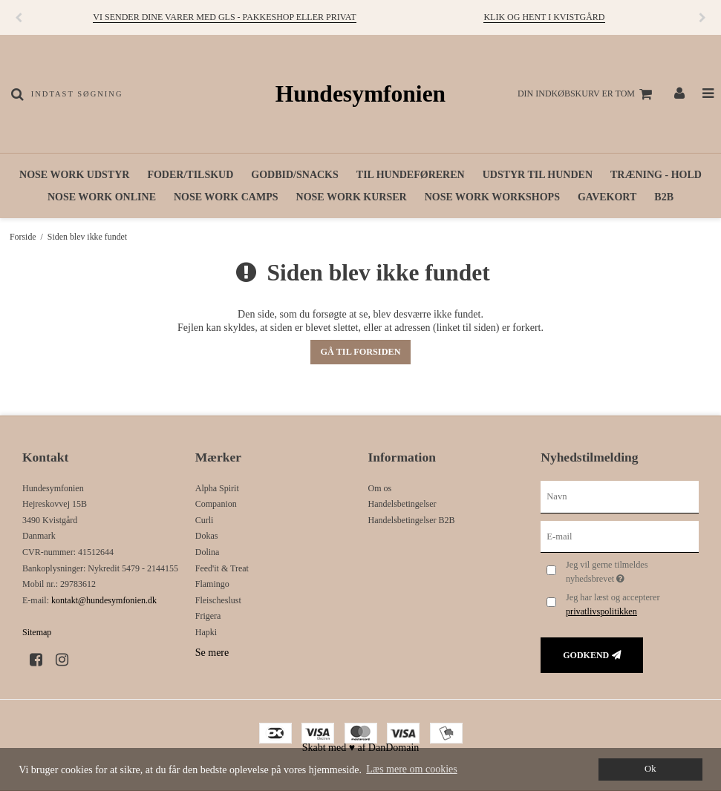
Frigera (208, 616)
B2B (663, 197)
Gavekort (607, 197)
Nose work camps (226, 197)
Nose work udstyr (74, 174)
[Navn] (620, 496)
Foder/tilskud (190, 174)
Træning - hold (656, 174)
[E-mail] (620, 536)
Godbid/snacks (294, 174)
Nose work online (102, 197)
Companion (216, 504)
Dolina (207, 552)
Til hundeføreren (410, 174)
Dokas (206, 536)
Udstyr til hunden (538, 174)
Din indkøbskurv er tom (587, 94)
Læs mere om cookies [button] (411, 769)
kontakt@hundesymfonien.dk (104, 600)
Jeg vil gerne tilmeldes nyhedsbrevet (631, 570)
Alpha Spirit (217, 488)
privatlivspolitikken (601, 611)
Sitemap (36, 632)
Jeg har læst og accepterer (613, 604)
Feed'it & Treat (222, 568)
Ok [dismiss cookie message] (650, 769)
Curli (204, 520)
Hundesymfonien (360, 94)
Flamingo (212, 584)
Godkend (586, 655)
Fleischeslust (218, 600)
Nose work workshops (492, 197)
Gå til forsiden (360, 352)
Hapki (206, 632)
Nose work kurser (351, 197)
